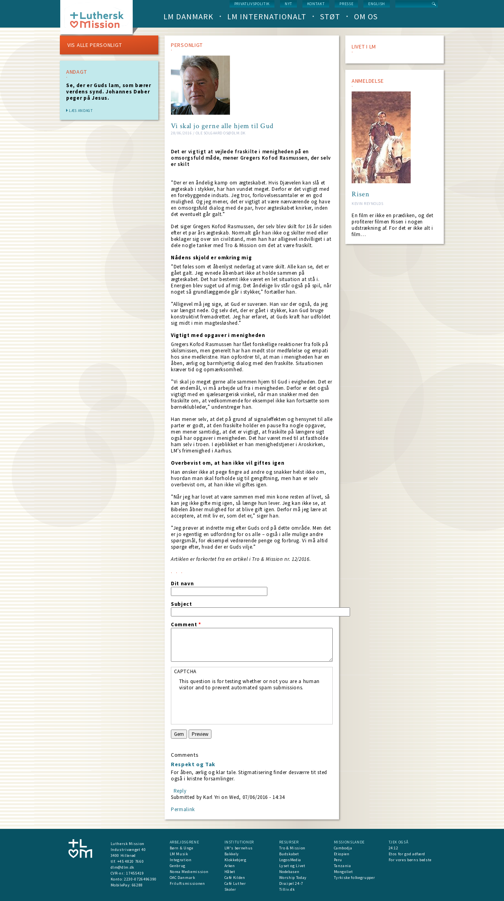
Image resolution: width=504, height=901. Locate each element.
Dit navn (182, 584)
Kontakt (316, 3)
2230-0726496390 (140, 879)
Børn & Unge (181, 848)
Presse (346, 3)
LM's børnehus (238, 848)
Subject (181, 604)
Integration (181, 859)
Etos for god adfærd (407, 853)
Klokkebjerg (235, 859)
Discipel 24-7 (291, 883)
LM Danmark (188, 16)
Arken (229, 865)
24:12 (393, 848)
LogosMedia (290, 859)
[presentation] (239, 706)
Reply (180, 790)
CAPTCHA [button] (185, 671)
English (376, 3)
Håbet (229, 871)
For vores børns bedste (410, 859)
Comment (186, 625)
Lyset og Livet (292, 865)
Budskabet (289, 853)
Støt (330, 16)
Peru (338, 859)
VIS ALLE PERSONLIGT (94, 44)
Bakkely (231, 853)
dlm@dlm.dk (123, 867)
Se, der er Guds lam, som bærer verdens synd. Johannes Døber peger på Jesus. (108, 91)
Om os (366, 16)
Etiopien (342, 853)
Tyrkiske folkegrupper (354, 877)
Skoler (230, 889)
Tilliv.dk (287, 889)
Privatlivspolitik (252, 3)
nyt (288, 3)
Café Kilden (234, 877)
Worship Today (293, 877)
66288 (137, 885)
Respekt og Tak (193, 764)
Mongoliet (343, 871)
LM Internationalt (266, 16)
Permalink (183, 809)
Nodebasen (289, 871)
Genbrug (178, 865)
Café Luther (235, 883)
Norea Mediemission (189, 871)
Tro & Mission (292, 848)
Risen (361, 194)
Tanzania (342, 865)
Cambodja (343, 848)
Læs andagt (81, 110)
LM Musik (179, 853)
